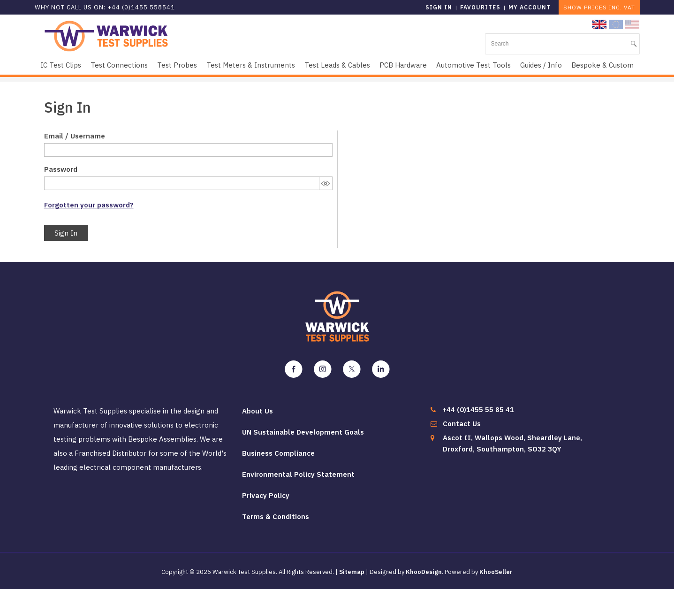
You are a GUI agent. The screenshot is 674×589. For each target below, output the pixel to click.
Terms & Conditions (275, 516)
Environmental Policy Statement (298, 474)
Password (60, 169)
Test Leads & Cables (337, 65)
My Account (529, 7)
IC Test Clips (60, 65)
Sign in (438, 7)
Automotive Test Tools (473, 65)
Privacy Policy (265, 495)
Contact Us (462, 423)
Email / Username (74, 135)
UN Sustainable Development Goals (303, 432)
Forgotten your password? (89, 204)
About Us (257, 410)
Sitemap (351, 572)
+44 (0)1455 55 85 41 (478, 409)
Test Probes (177, 65)
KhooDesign (424, 572)
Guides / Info (541, 65)
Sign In (65, 233)
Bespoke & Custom (602, 65)
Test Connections (119, 65)
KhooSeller (496, 572)
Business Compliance (278, 453)
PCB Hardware (403, 65)
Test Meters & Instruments (250, 65)
